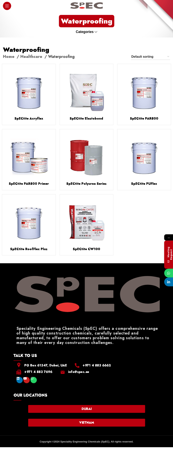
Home (9, 56)
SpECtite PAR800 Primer (29, 183)
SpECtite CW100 (86, 249)
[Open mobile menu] (7, 6)
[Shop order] (150, 57)
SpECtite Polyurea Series (86, 183)
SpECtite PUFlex (144, 183)
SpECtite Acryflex (28, 118)
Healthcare (31, 56)
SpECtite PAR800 (144, 118)
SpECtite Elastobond (86, 118)
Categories (85, 32)
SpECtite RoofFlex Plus (28, 249)
